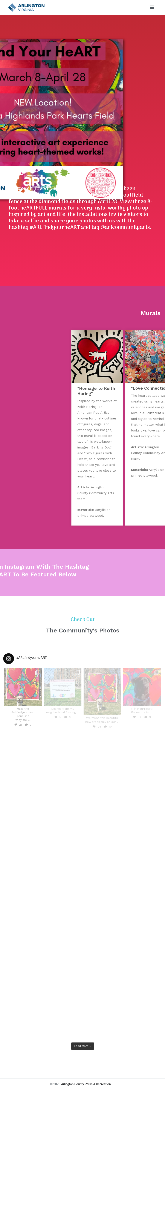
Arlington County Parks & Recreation (86, 1136)
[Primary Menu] (152, 7)
